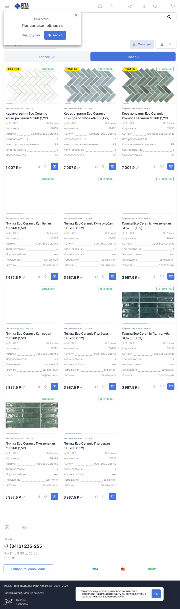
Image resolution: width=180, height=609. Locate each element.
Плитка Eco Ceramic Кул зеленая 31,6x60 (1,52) (146, 225)
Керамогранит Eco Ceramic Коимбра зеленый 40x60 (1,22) (145, 115)
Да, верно (55, 35)
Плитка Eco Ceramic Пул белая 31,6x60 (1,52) (87, 335)
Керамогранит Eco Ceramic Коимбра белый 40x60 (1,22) (27, 115)
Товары (133, 57)
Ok (156, 594)
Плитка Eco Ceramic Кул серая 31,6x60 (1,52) (28, 335)
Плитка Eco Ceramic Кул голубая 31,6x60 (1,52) (88, 225)
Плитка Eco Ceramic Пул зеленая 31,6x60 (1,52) (30, 445)
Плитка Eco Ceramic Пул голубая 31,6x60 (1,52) (146, 335)
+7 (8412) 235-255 (23, 546)
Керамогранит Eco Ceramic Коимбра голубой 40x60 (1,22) (87, 115)
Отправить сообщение (28, 569)
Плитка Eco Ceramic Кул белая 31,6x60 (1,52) (28, 225)
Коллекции (47, 57)
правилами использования (98, 596)
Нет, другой (31, 35)
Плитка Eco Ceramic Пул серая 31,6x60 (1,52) (87, 445)
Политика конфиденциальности (24, 593)
